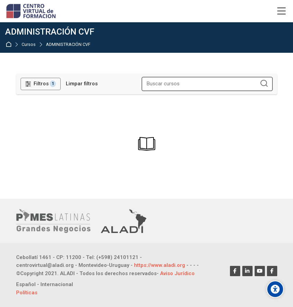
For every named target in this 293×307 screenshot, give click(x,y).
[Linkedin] (247, 271)
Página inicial (9, 44)
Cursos (29, 44)
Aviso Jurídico (177, 273)
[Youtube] (260, 271)
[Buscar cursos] (264, 83)
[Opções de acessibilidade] (275, 289)
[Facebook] (235, 271)
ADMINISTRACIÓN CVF (68, 44)
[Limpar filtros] (82, 83)
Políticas (26, 293)
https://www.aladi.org (159, 265)
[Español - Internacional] (44, 284)
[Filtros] (41, 84)
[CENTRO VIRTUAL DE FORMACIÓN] (31, 11)
